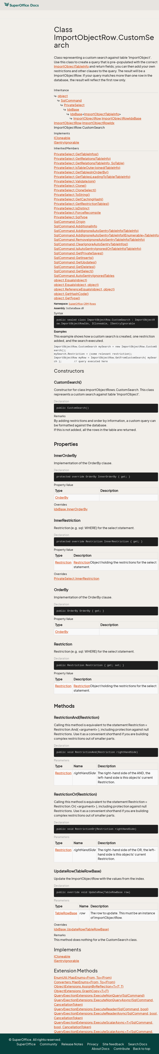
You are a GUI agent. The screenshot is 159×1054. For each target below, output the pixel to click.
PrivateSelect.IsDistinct (71, 208)
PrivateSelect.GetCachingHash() (78, 199)
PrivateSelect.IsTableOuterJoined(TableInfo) (87, 168)
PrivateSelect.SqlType (71, 217)
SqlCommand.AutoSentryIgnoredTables (84, 276)
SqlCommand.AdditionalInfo (75, 226)
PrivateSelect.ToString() (72, 195)
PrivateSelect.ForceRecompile (77, 213)
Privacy (92, 1044)
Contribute (122, 1049)
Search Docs (137, 1044)
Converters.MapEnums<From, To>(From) (84, 982)
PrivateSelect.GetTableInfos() (76, 154)
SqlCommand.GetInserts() (73, 258)
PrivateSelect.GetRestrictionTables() (81, 204)
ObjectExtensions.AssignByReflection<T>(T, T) (88, 986)
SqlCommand (71, 100)
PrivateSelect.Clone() (70, 186)
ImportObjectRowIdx (98, 123)
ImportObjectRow (87, 118)
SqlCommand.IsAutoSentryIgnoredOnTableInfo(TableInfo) (97, 249)
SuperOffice (76, 303)
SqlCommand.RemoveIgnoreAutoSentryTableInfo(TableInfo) (99, 240)
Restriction (63, 562)
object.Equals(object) (70, 280)
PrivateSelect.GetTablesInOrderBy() (81, 172)
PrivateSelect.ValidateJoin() (74, 181)
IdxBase (73, 110)
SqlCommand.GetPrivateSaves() (78, 253)
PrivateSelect (74, 105)
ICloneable (62, 138)
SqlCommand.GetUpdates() (75, 262)
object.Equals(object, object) (76, 285)
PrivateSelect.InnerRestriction (76, 578)
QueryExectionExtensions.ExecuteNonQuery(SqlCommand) (99, 995)
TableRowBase (66, 913)
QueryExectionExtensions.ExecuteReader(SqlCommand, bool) (101, 1009)
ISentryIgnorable (66, 142)
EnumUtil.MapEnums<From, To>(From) (83, 978)
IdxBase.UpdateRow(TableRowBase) (81, 929)
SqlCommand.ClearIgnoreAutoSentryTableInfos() (91, 244)
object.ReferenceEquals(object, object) (84, 289)
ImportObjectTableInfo (71, 66)
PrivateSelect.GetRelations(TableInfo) (82, 159)
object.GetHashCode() (71, 294)
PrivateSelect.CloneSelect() (75, 190)
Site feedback (113, 1044)
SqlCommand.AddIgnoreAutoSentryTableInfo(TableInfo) (96, 231)
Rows (93, 303)
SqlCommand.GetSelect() (73, 271)
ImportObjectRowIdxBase (121, 118)
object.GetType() (67, 298)
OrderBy (61, 498)
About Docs (100, 1049)
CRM (86, 303)
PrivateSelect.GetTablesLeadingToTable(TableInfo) (92, 177)
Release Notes (72, 1044)
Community (48, 1044)
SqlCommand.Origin (69, 222)
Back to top (141, 1049)
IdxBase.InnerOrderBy (71, 509)
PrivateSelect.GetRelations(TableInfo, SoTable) (89, 163)
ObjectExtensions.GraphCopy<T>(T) (81, 991)
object (63, 96)
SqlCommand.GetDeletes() (74, 267)
